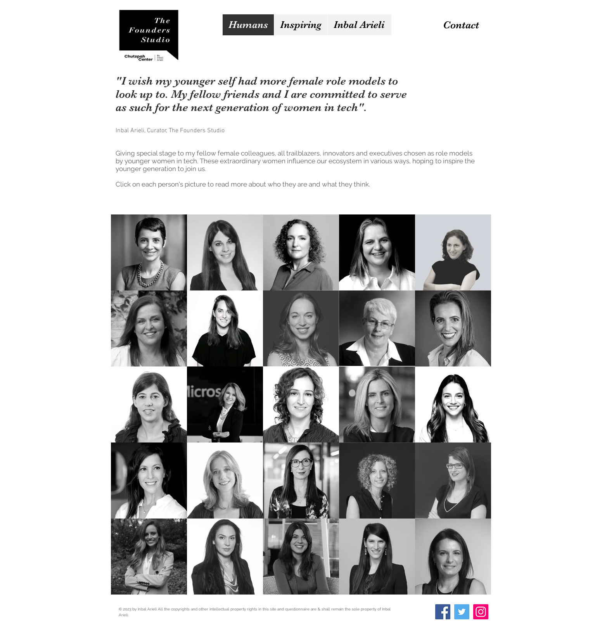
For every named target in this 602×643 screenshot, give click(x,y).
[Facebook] (442, 611)
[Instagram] (480, 611)
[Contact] (461, 25)
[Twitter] (461, 611)
